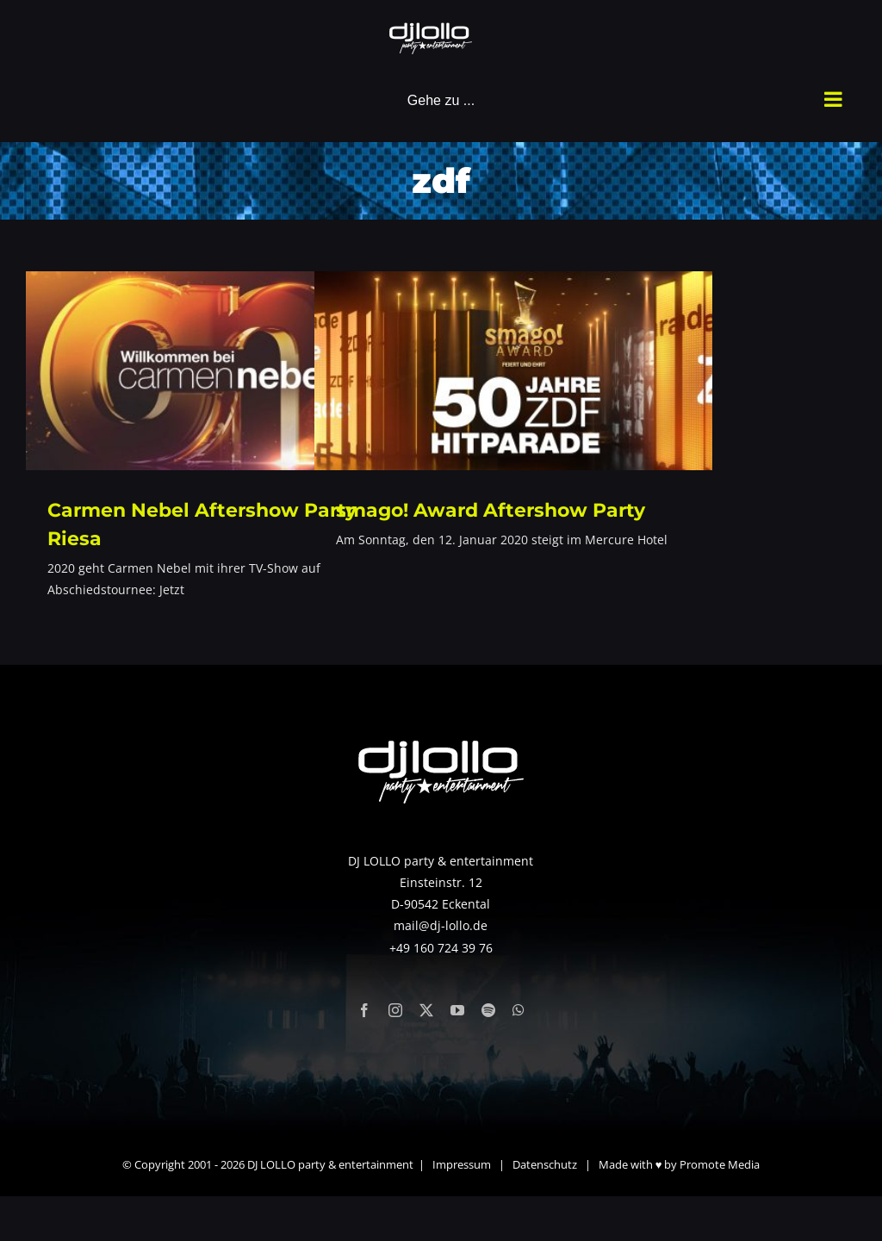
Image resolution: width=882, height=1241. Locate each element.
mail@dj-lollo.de (441, 925)
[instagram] (395, 1010)
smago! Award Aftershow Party (490, 510)
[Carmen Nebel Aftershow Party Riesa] (225, 370)
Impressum (461, 1164)
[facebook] (364, 1010)
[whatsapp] (518, 1010)
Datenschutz (544, 1164)
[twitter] (426, 1010)
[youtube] (457, 1010)
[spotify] (488, 1010)
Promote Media (720, 1164)
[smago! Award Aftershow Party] (513, 370)
